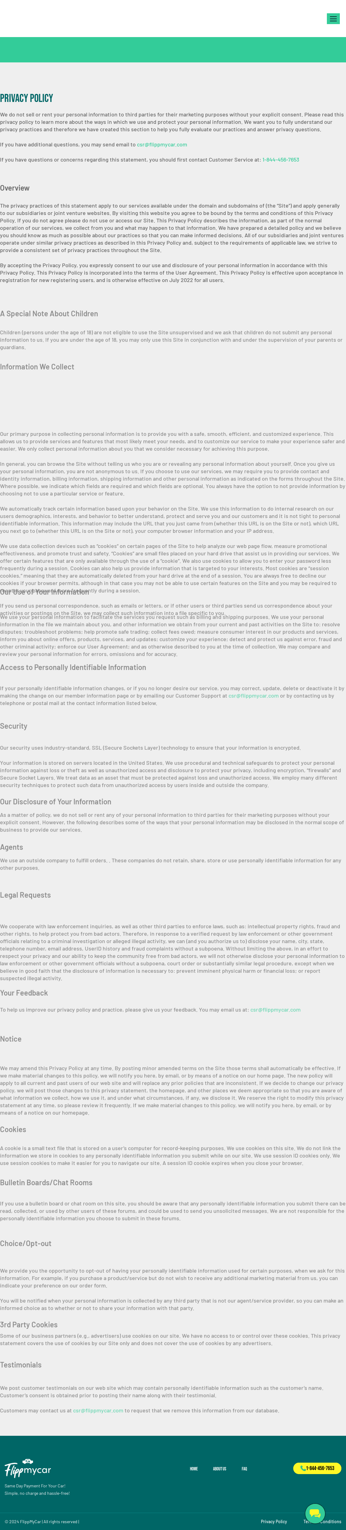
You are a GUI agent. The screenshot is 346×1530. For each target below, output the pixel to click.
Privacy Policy (274, 1521)
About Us (219, 1469)
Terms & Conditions (322, 1521)
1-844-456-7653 (280, 159)
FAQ (244, 1469)
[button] (333, 18)
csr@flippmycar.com (162, 144)
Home (194, 1469)
